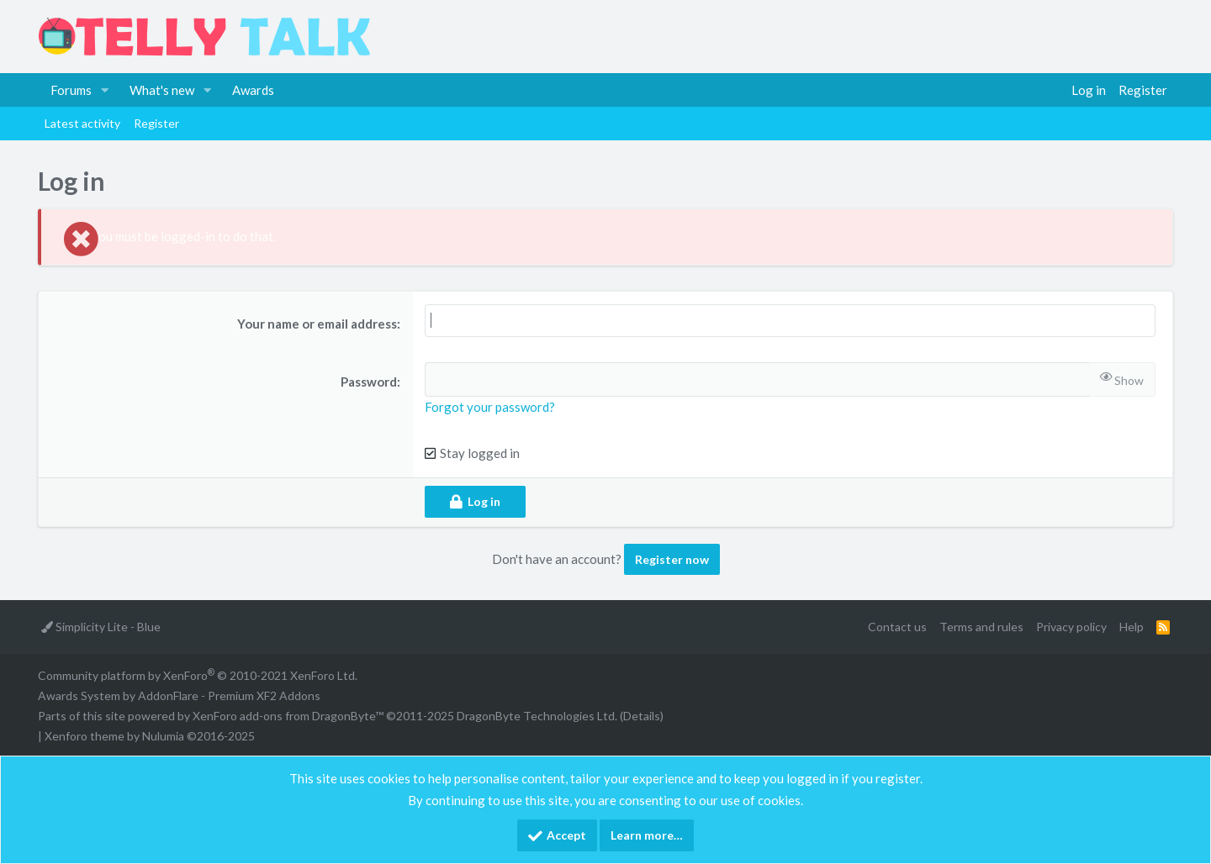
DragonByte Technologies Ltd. (537, 716)
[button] (105, 90)
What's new (162, 89)
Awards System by (179, 695)
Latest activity (82, 123)
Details (641, 716)
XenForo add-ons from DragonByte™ (288, 716)
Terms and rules (981, 626)
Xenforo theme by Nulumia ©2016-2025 (150, 736)
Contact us (897, 626)
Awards (253, 89)
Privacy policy (1071, 626)
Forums (71, 89)
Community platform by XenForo (197, 675)
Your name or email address (317, 323)
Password (369, 381)
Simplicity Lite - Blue (101, 626)
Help (1131, 626)
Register (156, 123)
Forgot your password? (490, 406)
